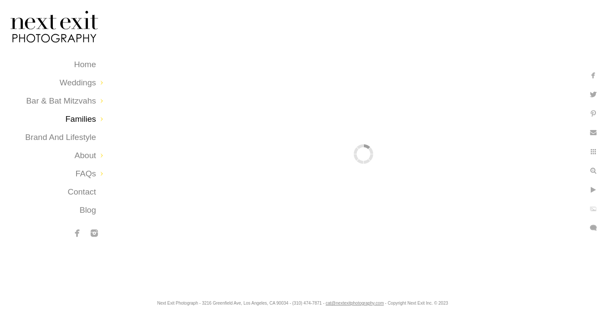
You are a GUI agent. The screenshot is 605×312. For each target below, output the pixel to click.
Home (85, 64)
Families (80, 119)
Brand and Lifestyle (60, 137)
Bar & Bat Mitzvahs (61, 100)
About (85, 155)
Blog (88, 209)
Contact (82, 191)
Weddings (78, 82)
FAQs (85, 173)
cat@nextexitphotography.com (355, 303)
